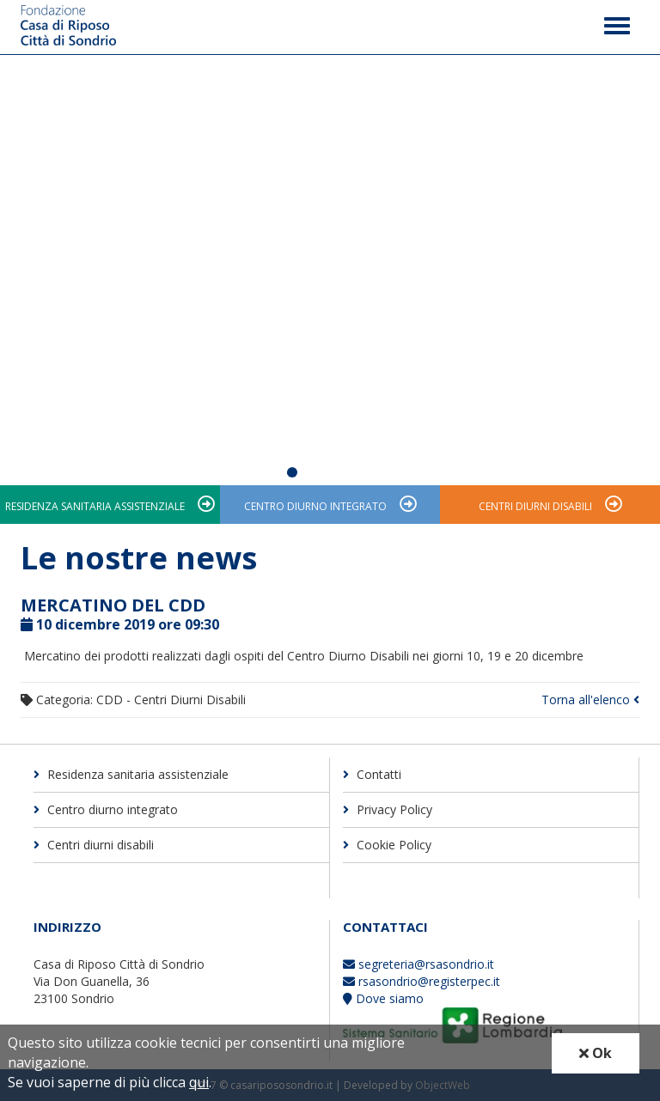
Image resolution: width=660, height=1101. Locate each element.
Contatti (372, 774)
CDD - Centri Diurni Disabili (171, 699)
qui (199, 1082)
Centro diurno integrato (315, 506)
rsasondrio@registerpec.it (421, 981)
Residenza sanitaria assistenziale (95, 506)
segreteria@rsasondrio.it (418, 964)
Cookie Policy (387, 844)
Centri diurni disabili (535, 506)
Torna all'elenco (590, 699)
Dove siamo (383, 998)
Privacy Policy (387, 809)
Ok (595, 1052)
